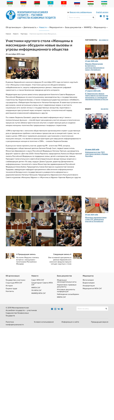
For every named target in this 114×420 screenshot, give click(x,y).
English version (102, 14)
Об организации (14, 29)
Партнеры (24, 37)
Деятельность (30, 29)
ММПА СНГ (35, 291)
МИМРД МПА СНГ (38, 297)
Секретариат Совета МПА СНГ (42, 287)
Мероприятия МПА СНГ (92, 292)
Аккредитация (89, 289)
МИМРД (88, 29)
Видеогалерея (88, 286)
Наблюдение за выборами (68, 298)
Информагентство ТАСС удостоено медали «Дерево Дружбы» (96, 158)
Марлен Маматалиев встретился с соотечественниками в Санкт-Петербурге (94, 70)
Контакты (10, 295)
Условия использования (44, 325)
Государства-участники (15, 283)
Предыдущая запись (26, 258)
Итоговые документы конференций (66, 294)
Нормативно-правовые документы (66, 289)
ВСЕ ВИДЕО (104, 112)
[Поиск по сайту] (81, 19)
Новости (44, 29)
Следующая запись (62, 258)
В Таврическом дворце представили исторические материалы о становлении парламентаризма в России (96, 100)
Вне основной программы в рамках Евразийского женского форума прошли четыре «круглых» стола (59, 264)
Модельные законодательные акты (67, 284)
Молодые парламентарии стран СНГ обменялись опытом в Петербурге (96, 223)
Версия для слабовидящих (81, 14)
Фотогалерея (88, 283)
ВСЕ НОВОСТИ (103, 43)
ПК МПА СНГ (36, 294)
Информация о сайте (70, 325)
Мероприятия (56, 29)
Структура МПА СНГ (14, 286)
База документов (74, 29)
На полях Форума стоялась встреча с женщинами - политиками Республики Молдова (27, 264)
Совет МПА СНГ (37, 283)
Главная (8, 37)
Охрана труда (11, 292)
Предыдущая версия (99, 325)
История (9, 289)
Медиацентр (100, 29)
